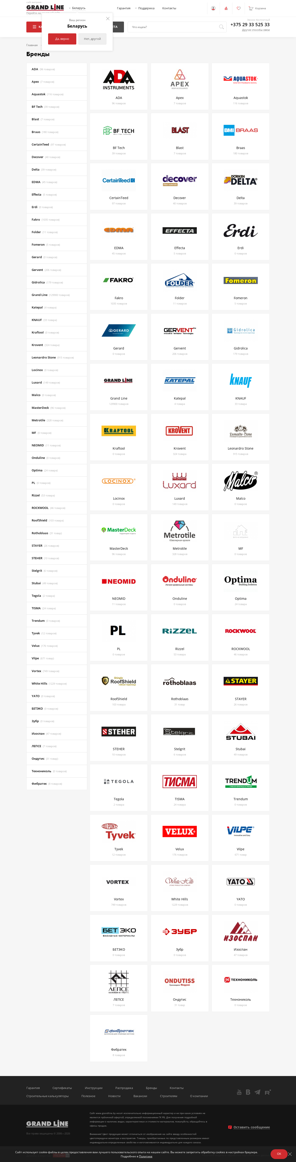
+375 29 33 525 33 (250, 24)
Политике (145, 1156)
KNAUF (44, 320)
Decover (46, 157)
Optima (45, 470)
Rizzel (43, 495)
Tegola (43, 596)
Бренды (151, 1088)
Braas (45, 132)
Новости (114, 1096)
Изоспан (46, 734)
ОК (279, 1154)
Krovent (45, 345)
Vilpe (43, 658)
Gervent (46, 270)
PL (41, 483)
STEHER (45, 558)
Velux (45, 646)
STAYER (45, 546)
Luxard (46, 382)
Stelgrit (44, 571)
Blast (43, 119)
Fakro (45, 220)
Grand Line (51, 295)
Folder (45, 232)
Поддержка (146, 8)
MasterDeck (48, 408)
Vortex (45, 671)
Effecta (44, 195)
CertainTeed (49, 144)
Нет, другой (92, 39)
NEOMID (46, 445)
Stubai (45, 583)
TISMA (44, 608)
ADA (43, 69)
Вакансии (140, 1096)
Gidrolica (47, 282)
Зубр (43, 721)
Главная (32, 45)
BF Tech (45, 107)
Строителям (168, 1096)
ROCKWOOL (48, 508)
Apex (43, 82)
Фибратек (47, 784)
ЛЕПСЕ (44, 746)
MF (41, 433)
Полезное (88, 1096)
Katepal (44, 307)
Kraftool (45, 332)
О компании (199, 1096)
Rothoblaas (47, 533)
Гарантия (123, 8)
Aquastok (47, 94)
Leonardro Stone (53, 357)
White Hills (49, 684)
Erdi (42, 207)
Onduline (46, 458)
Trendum (46, 621)
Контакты (169, 8)
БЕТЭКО (45, 709)
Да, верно (62, 39)
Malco (44, 395)
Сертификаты (62, 1088)
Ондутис (45, 759)
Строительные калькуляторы (47, 1096)
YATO (43, 696)
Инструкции (93, 1088)
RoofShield (48, 520)
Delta (44, 169)
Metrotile (47, 420)
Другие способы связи (256, 30)
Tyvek (44, 633)
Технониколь (49, 771)
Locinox (45, 370)
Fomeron (46, 245)
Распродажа (124, 1088)
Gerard (44, 257)
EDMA (44, 182)
